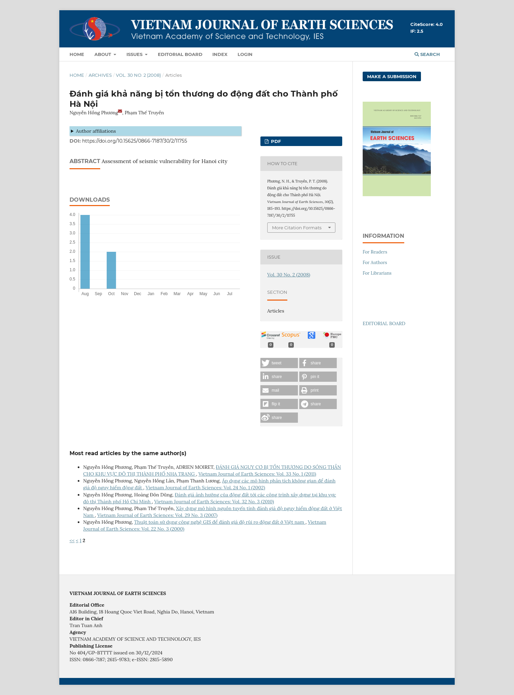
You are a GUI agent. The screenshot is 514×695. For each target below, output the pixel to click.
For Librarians (377, 273)
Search (427, 54)
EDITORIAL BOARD (384, 323)
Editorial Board (180, 54)
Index (219, 54)
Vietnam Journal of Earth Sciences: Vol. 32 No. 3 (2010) (214, 501)
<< (72, 540)
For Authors (375, 262)
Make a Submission (392, 76)
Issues (135, 54)
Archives (100, 75)
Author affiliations (96, 131)
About (103, 54)
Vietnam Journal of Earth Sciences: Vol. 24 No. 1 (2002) (205, 487)
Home (77, 54)
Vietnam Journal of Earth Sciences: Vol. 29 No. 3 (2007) (157, 515)
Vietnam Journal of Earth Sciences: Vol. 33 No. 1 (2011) (257, 474)
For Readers (375, 252)
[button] (279, 363)
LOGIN (245, 54)
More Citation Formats (296, 227)
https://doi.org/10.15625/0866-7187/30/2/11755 (134, 141)
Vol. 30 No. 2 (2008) (138, 75)
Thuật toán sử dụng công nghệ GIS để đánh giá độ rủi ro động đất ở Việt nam (219, 522)
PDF (275, 141)
